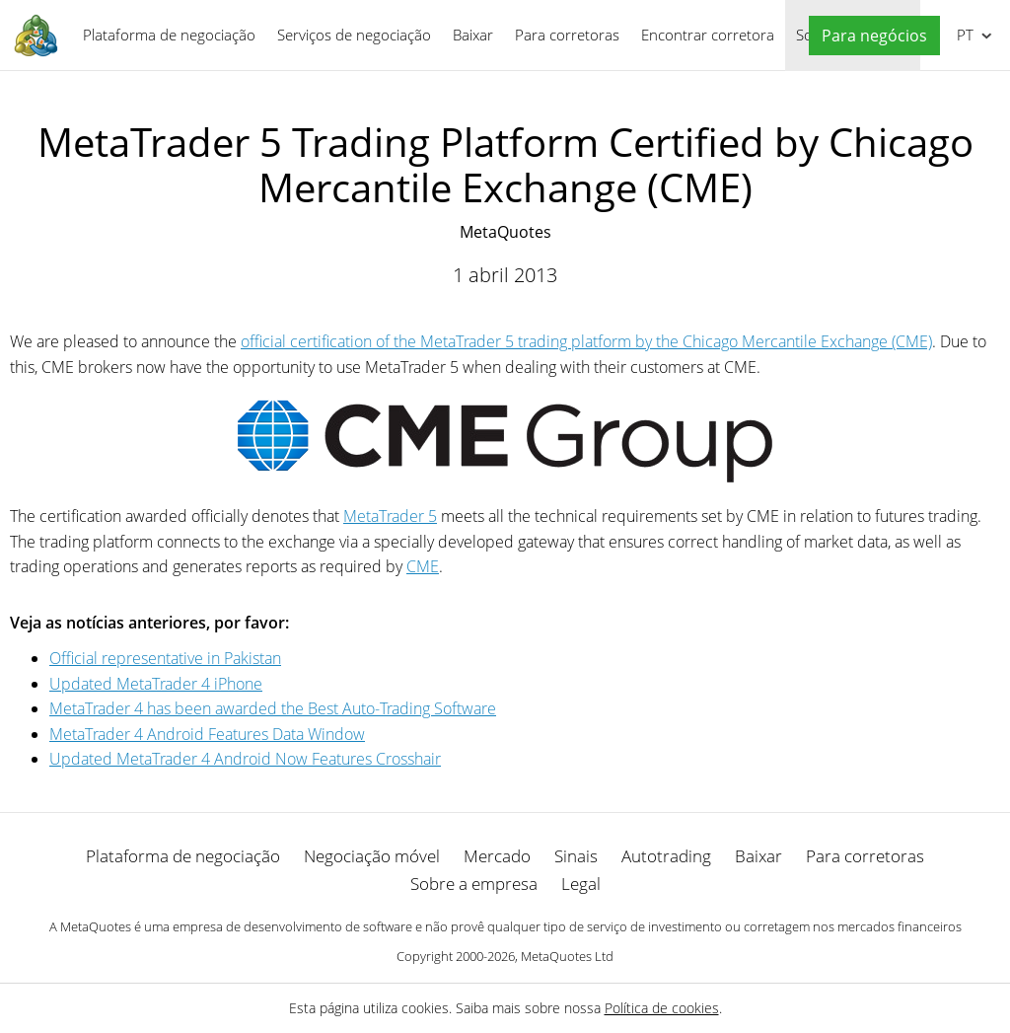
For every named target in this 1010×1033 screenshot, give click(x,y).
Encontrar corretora (707, 34)
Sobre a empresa (474, 883)
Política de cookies (662, 1007)
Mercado (497, 856)
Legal (581, 883)
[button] (869, 36)
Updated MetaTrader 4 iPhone (155, 684)
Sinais (576, 856)
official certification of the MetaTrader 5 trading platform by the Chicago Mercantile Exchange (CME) (586, 341)
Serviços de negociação (354, 34)
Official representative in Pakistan (165, 658)
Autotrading (666, 856)
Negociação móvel (372, 856)
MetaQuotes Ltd (567, 956)
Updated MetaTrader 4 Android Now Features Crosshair (245, 759)
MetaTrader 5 (390, 516)
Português (963, 34)
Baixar (473, 34)
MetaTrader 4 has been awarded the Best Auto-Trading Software (272, 708)
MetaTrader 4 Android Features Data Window (207, 734)
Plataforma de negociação (169, 34)
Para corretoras (567, 34)
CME (422, 566)
